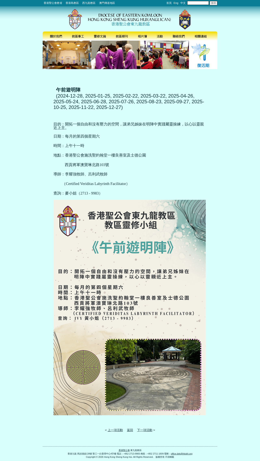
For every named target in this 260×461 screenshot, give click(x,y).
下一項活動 (144, 430)
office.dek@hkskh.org (181, 453)
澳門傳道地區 (107, 2)
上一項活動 (115, 430)
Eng (176, 2)
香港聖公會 (124, 450)
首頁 (169, 2)
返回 (130, 430)
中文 (183, 2)
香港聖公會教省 (53, 2)
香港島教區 (72, 2)
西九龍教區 (88, 2)
